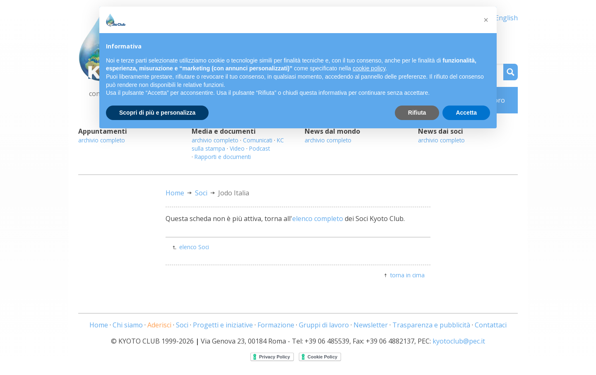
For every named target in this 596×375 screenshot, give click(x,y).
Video (237, 148)
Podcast (259, 148)
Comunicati (257, 140)
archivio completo (101, 140)
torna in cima (407, 275)
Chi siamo (128, 324)
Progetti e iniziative (223, 324)
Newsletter (370, 324)
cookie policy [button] (369, 68)
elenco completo (317, 218)
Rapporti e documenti (223, 157)
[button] (486, 19)
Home (175, 192)
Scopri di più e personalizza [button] (157, 112)
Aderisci (159, 324)
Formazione (275, 324)
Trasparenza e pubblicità (431, 324)
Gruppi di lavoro (324, 324)
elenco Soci (194, 247)
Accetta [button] (466, 112)
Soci (201, 192)
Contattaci (491, 324)
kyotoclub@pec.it (459, 341)
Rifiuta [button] (417, 112)
